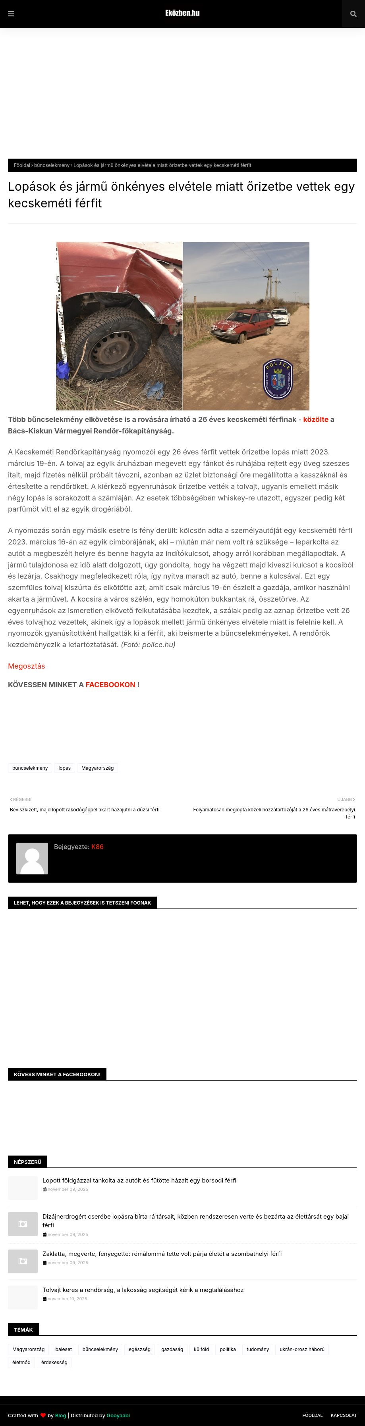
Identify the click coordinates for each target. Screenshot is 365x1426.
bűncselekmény (52, 165)
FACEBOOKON (111, 684)
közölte (316, 419)
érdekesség (54, 1362)
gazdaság (172, 1349)
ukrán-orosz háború (302, 1349)
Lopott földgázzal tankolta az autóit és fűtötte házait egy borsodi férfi (139, 1180)
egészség (140, 1349)
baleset (63, 1349)
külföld (201, 1349)
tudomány (258, 1349)
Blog (60, 1415)
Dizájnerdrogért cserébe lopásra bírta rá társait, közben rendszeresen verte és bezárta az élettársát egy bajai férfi (195, 1221)
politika (228, 1349)
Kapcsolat (344, 1415)
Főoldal (22, 165)
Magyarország (97, 768)
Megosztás (26, 666)
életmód (21, 1362)
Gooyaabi (118, 1415)
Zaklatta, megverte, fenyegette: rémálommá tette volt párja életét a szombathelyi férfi (162, 1253)
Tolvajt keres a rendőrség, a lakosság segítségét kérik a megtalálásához (143, 1290)
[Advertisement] (182, 99)
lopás (64, 768)
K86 (97, 847)
